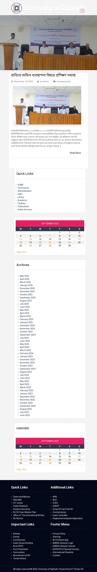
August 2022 (26, 409)
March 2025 (25, 316)
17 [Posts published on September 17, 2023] (79, 239)
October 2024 (26, 331)
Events (16, 537)
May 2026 (24, 276)
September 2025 (28, 297)
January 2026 (26, 285)
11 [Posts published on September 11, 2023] (20, 239)
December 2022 (27, 396)
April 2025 (24, 313)
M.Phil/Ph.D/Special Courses (66, 549)
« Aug (18, 252)
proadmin (43, 81)
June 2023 (25, 378)
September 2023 (28, 369)
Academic (22, 200)
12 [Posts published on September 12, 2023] (30, 239)
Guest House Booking (23, 543)
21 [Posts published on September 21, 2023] (50, 242)
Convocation (19, 552)
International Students (63, 552)
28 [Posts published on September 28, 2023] (50, 245)
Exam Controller (60, 515)
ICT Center (18, 503)
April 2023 (24, 384)
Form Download (20, 549)
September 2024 (28, 335)
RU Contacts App (60, 540)
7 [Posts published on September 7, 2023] (50, 236)
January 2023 (26, 393)
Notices (16, 534)
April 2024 (24, 347)
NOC (55, 500)
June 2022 (25, 415)
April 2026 (24, 279)
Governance (23, 188)
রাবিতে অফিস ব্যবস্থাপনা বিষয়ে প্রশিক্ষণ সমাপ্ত (43, 75)
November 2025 (27, 291)
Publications (23, 206)
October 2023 (26, 366)
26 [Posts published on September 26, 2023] (30, 245)
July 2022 (24, 412)
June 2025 (25, 307)
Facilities (22, 203)
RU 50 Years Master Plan (24, 512)
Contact (56, 555)
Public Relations (20, 506)
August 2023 (26, 372)
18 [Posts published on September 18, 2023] (20, 242)
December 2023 (27, 359)
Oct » (24, 252)
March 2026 (25, 282)
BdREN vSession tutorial (64, 546)
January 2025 (26, 322)
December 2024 (27, 325)
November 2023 (27, 362)
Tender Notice (19, 558)
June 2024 (25, 341)
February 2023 (26, 390)
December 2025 (27, 288)
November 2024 (27, 328)
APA (55, 497)
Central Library (59, 512)
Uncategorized (63, 81)
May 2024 (24, 344)
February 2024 (26, 353)
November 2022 (27, 400)
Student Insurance (21, 509)
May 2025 (24, 310)
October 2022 (26, 403)
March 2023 (25, 387)
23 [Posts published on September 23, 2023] (69, 242)
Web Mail (17, 500)
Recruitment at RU (21, 555)
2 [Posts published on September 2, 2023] (69, 232)
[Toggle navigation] (82, 11)
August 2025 (26, 301)
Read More (75, 152)
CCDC (55, 503)
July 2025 (24, 304)
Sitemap (57, 537)
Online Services (25, 209)
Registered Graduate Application (68, 518)
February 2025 (26, 319)
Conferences (19, 540)
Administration (25, 191)
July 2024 (24, 338)
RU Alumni (18, 518)
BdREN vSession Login (63, 543)
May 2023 (24, 381)
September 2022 (28, 406)
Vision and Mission (21, 497)
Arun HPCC (18, 546)
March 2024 (25, 350)
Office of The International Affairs (28, 515)
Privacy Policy (59, 534)
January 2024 (26, 356)
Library (21, 197)
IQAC (20, 194)
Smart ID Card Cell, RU (63, 509)
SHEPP (56, 506)
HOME (20, 185)
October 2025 (26, 294)
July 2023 (24, 375)
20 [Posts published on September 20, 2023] (40, 242)
